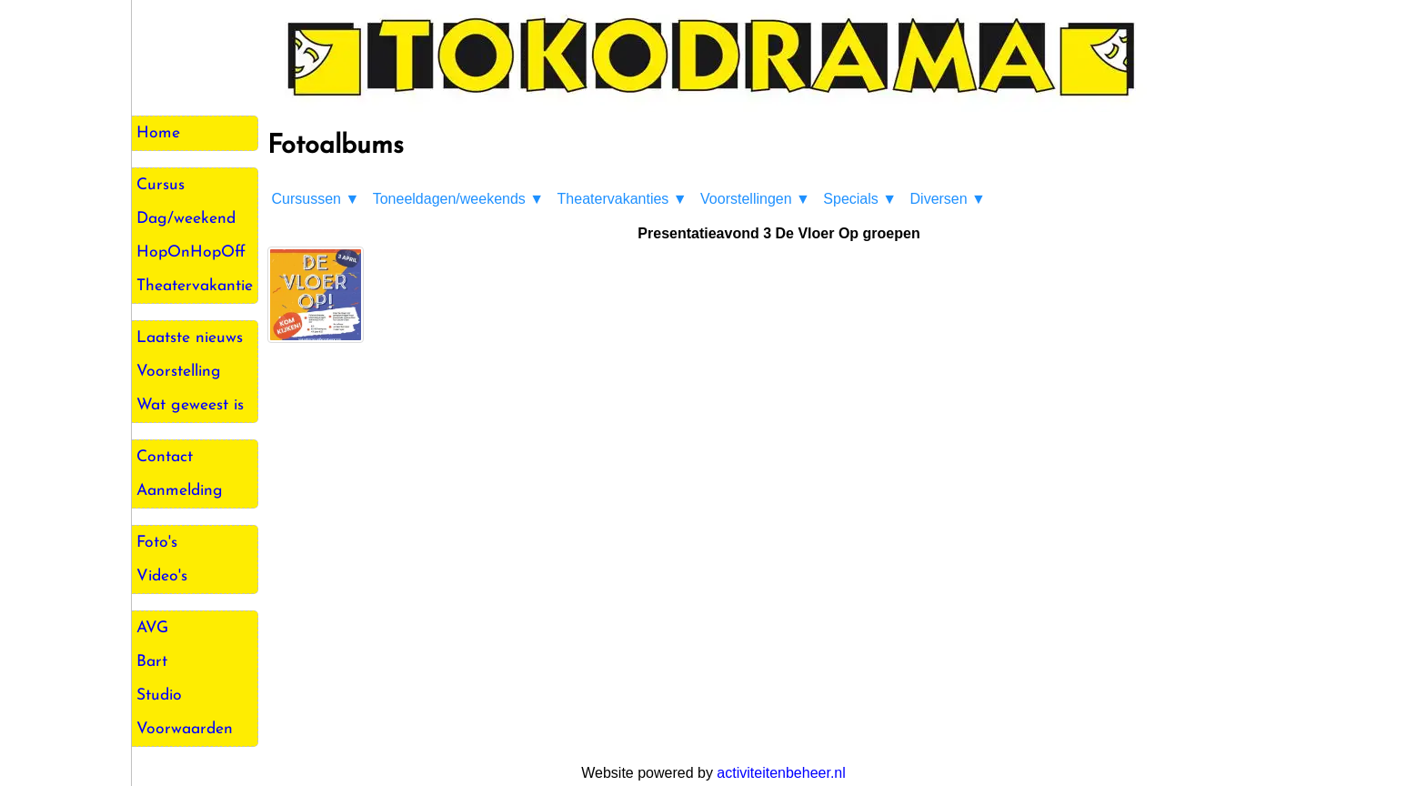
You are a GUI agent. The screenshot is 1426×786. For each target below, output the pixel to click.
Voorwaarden (184, 729)
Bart (151, 662)
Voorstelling (178, 371)
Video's (161, 576)
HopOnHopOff (191, 252)
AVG (152, 628)
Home (158, 133)
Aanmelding (179, 491)
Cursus (160, 185)
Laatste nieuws (189, 338)
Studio (159, 695)
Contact (164, 457)
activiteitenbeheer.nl (781, 773)
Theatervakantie (194, 286)
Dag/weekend (186, 219)
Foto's (156, 542)
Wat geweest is (190, 405)
